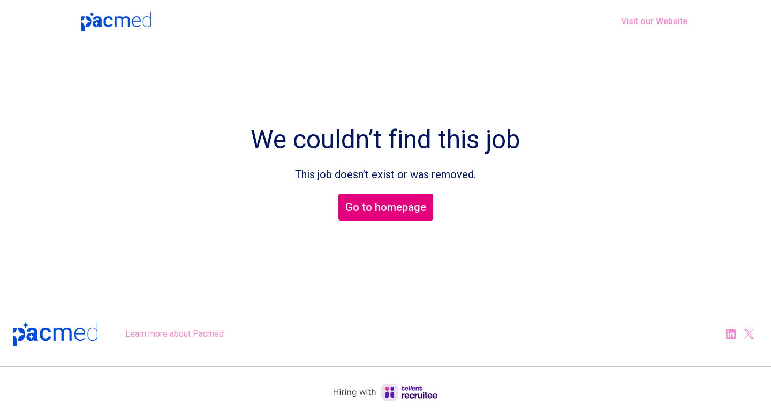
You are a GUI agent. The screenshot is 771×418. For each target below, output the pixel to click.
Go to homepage (385, 207)
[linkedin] (731, 334)
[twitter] (749, 334)
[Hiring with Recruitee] (385, 392)
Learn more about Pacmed (174, 334)
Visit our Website (654, 21)
